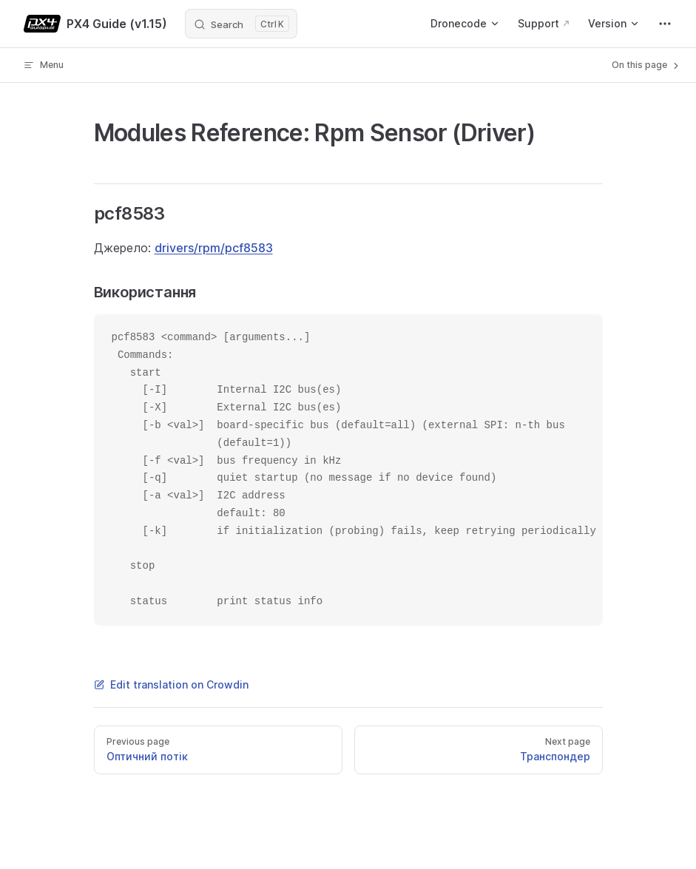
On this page (646, 65)
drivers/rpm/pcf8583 (214, 247)
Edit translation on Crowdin (171, 684)
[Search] (241, 23)
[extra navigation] (665, 23)
